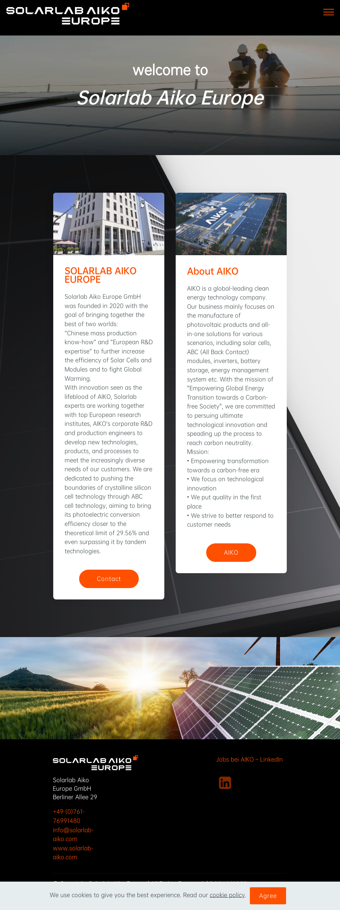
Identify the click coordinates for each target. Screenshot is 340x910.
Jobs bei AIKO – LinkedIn (250, 759)
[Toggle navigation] (328, 12)
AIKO (231, 552)
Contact (109, 578)
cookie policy (227, 895)
